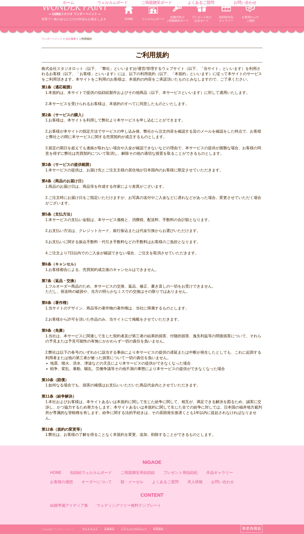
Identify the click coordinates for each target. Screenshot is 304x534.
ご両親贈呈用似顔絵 (138, 473)
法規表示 (109, 528)
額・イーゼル (132, 482)
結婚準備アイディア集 (69, 505)
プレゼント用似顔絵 (180, 473)
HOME (129, 19)
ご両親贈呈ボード (157, 2)
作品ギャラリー (219, 473)
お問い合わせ (245, 2)
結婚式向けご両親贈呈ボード (177, 18)
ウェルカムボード (153, 19)
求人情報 (195, 482)
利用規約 (158, 528)
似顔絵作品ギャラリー (226, 18)
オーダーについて (96, 482)
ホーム (68, 2)
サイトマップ (90, 528)
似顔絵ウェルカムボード (91, 473)
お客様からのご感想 (250, 18)
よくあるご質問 (201, 2)
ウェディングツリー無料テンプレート (129, 505)
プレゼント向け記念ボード (202, 18)
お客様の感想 (61, 482)
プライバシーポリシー (134, 528)
